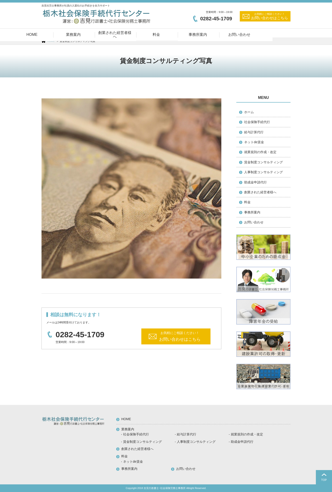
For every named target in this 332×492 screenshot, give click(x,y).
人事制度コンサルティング (263, 172)
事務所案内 (252, 212)
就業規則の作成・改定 (260, 152)
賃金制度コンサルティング (263, 162)
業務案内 (127, 429)
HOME (51, 40)
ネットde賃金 (254, 142)
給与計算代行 (254, 132)
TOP (324, 480)
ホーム (249, 112)
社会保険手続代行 (257, 122)
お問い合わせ (254, 222)
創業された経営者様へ (260, 192)
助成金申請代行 (255, 182)
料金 (247, 202)
